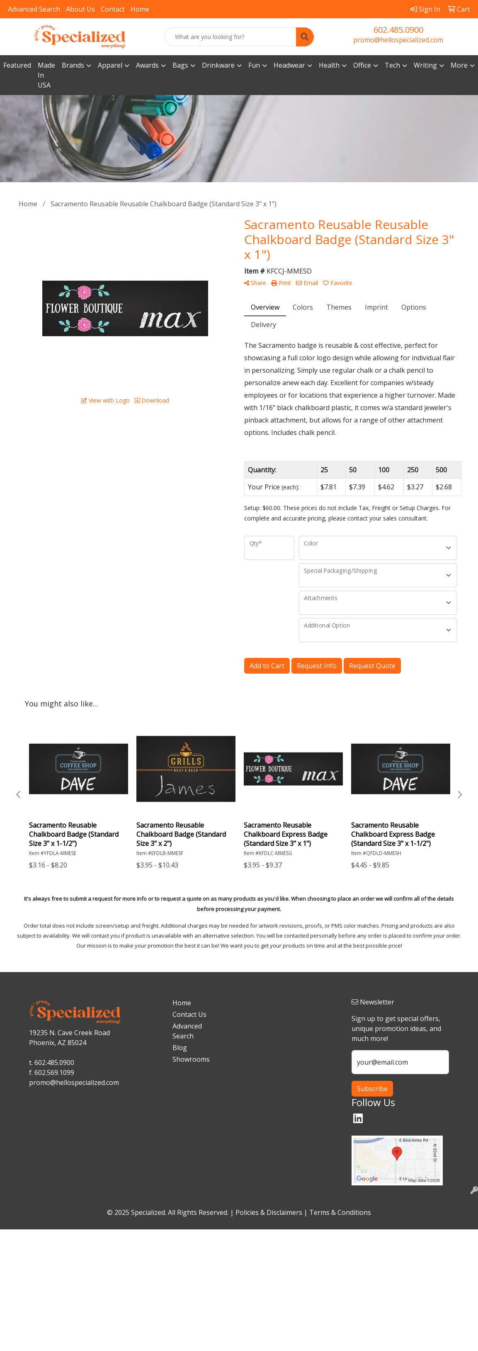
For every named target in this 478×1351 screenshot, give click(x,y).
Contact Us (189, 1014)
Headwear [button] (289, 65)
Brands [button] (73, 65)
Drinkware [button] (218, 65)
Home (140, 9)
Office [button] (362, 65)
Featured (17, 65)
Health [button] (329, 65)
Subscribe (372, 1088)
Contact (113, 9)
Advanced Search (34, 9)
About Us (80, 9)
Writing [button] (425, 65)
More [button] (459, 65)
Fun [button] (254, 65)
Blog (179, 1047)
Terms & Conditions (340, 1212)
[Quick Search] (230, 36)
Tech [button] (392, 65)
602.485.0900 (398, 29)
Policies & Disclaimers (268, 1212)
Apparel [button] (110, 65)
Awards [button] (147, 65)
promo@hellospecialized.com (398, 39)
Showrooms (189, 1059)
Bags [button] (180, 65)
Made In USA (46, 75)
